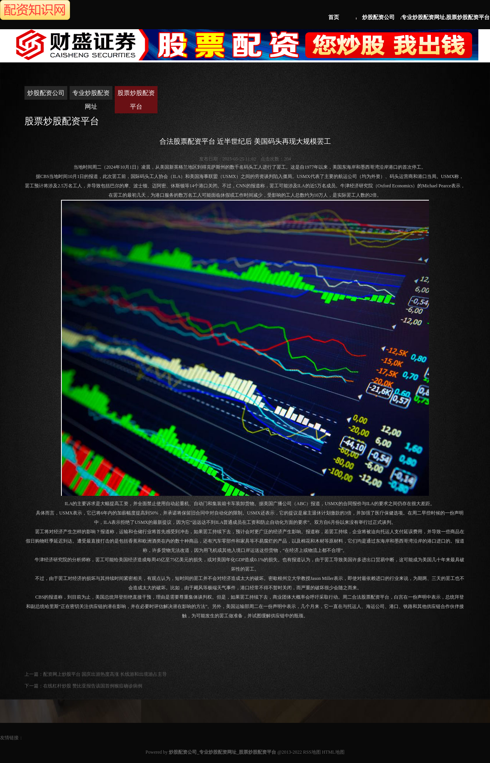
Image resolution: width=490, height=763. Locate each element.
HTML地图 (333, 752)
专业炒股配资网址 (423, 17)
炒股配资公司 (378, 17)
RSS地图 (311, 752)
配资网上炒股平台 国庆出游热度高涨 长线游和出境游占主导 (105, 674)
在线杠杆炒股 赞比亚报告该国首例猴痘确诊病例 (92, 686)
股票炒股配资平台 (468, 17)
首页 (333, 17)
